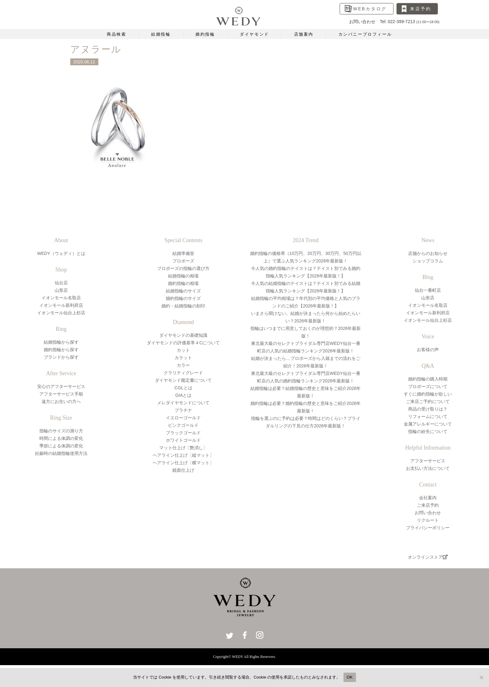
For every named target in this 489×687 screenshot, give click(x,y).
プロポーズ (183, 260)
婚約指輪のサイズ (183, 298)
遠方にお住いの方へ (61, 401)
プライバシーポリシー (428, 527)
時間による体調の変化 (61, 438)
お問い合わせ (428, 512)
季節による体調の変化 (61, 445)
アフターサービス (427, 460)
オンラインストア (428, 557)
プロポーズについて (427, 386)
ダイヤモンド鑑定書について (183, 380)
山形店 (61, 290)
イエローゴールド (183, 417)
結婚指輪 (160, 34)
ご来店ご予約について (428, 401)
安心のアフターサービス (61, 386)
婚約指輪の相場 (183, 283)
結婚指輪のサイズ (183, 290)
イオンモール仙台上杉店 (61, 312)
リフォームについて (427, 416)
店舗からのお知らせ (427, 253)
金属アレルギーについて (428, 423)
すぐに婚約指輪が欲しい (428, 393)
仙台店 (61, 282)
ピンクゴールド (183, 425)
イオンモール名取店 (61, 297)
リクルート (428, 520)
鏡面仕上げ (183, 470)
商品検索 (116, 34)
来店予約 (420, 8)
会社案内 (428, 497)
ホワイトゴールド (183, 440)
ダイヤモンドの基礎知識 (183, 335)
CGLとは (183, 387)
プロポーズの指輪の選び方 (183, 268)
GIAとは (183, 395)
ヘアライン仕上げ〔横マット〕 (183, 462)
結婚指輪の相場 (183, 275)
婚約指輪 (205, 34)
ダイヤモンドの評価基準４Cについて (183, 342)
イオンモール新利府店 (61, 305)
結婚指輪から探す (61, 342)
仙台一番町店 (428, 290)
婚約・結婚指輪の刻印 (183, 305)
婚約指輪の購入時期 (427, 378)
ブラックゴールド (183, 432)
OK (350, 677)
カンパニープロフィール (365, 34)
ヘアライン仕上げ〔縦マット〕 (183, 455)
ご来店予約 (428, 505)
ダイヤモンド (254, 34)
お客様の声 (428, 349)
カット (183, 350)
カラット (183, 357)
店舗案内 (304, 34)
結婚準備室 (183, 253)
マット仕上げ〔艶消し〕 (183, 447)
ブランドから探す (61, 357)
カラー (183, 365)
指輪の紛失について (427, 431)
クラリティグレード (183, 372)
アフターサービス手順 (61, 393)
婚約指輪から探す (61, 349)
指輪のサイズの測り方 (61, 430)
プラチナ (183, 410)
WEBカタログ (370, 8)
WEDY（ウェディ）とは (61, 253)
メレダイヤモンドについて (183, 402)
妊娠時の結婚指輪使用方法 (61, 453)
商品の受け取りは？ (427, 408)
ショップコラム (427, 260)
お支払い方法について (428, 468)
